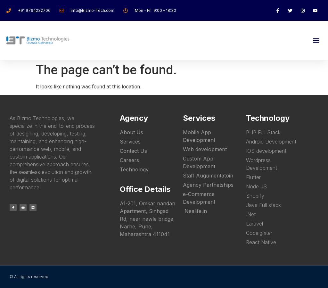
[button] (316, 40)
